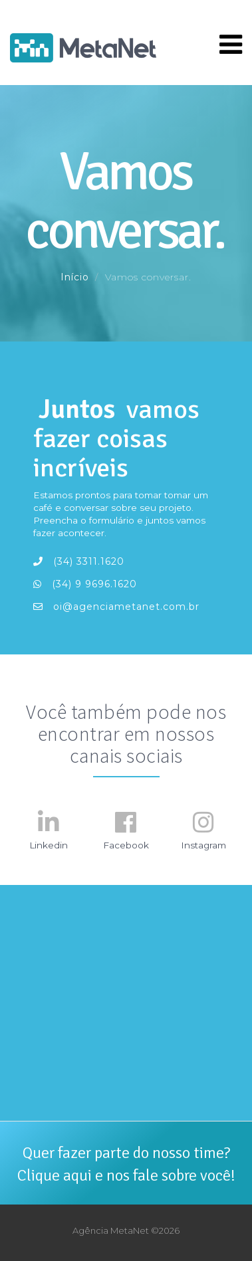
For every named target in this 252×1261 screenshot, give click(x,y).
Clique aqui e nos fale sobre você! (126, 1175)
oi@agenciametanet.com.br (116, 607)
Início (75, 277)
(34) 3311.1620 (78, 561)
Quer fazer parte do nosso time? (126, 1153)
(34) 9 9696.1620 (85, 584)
